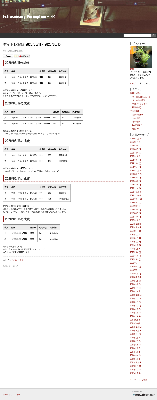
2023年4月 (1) (135, 181)
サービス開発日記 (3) (141, 96)
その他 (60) (134, 110)
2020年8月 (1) (135, 252)
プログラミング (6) (140, 103)
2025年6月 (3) (135, 145)
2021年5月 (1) (135, 234)
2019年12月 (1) (135, 277)
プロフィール (16, 394)
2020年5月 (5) (135, 262)
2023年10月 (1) (135, 174)
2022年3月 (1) (135, 216)
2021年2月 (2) (135, 245)
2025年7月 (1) (135, 141)
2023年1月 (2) (135, 188)
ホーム (6, 394)
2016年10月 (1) (135, 330)
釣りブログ (135, 83)
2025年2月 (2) (135, 152)
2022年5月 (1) (135, 213)
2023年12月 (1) (135, 170)
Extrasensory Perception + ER (29, 16)
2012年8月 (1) (135, 369)
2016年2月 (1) (135, 340)
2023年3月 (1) (135, 184)
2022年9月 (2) (135, 202)
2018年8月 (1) (135, 301)
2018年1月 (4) (135, 316)
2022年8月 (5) (135, 205)
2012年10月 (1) (135, 362)
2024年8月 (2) (135, 163)
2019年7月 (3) (135, 280)
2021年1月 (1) (135, 248)
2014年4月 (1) (135, 355)
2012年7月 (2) (135, 373)
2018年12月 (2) (135, 294)
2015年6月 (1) (135, 344)
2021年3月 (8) (135, 241)
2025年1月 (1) (135, 156)
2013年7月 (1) (135, 358)
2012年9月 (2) (135, 365)
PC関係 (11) (136, 107)
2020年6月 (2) (135, 259)
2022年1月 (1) (135, 220)
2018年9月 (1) (135, 298)
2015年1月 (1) (135, 351)
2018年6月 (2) (135, 305)
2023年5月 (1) (135, 177)
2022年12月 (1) (135, 191)
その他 (14, 260)
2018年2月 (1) (135, 312)
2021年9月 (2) (135, 230)
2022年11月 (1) (135, 195)
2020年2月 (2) (135, 269)
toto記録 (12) (137, 125)
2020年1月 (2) (135, 273)
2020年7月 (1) (135, 255)
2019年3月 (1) (135, 287)
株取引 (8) (136, 121)
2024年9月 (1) (135, 159)
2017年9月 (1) (135, 319)
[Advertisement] (64, 273)
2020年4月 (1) (135, 266)
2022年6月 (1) (135, 209)
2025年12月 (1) (135, 138)
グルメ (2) (136, 118)
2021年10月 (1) (135, 227)
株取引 (20, 260)
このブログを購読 (139, 379)
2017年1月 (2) (135, 323)
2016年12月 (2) (135, 326)
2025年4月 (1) (135, 149)
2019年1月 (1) (135, 291)
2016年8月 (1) (135, 333)
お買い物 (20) (137, 114)
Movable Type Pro (143, 394)
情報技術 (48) (135, 93)
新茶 (132, 69)
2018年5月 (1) (135, 309)
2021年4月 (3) (135, 237)
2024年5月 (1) (135, 166)
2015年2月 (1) (135, 348)
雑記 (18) (135, 128)
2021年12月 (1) (135, 223)
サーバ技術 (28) (138, 100)
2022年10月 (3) (136, 198)
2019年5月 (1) (135, 284)
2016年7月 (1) (135, 337)
